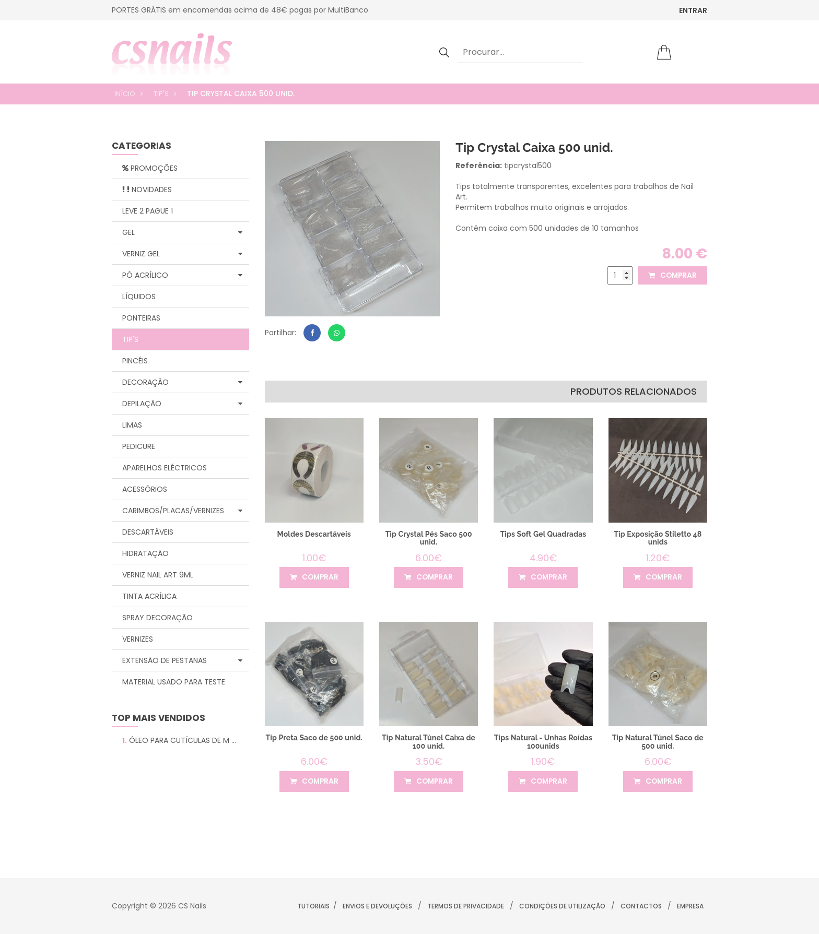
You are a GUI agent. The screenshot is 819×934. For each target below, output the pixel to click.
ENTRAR (693, 10)
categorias (141, 146)
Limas (132, 425)
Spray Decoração (157, 617)
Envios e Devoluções (377, 906)
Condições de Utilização (562, 906)
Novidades (147, 189)
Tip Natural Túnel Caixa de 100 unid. (429, 742)
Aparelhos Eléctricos (164, 468)
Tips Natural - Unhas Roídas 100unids (543, 742)
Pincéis (135, 361)
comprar (672, 275)
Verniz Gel (182, 254)
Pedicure (138, 446)
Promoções (150, 168)
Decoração (182, 382)
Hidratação (145, 553)
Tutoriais (313, 906)
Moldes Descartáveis (314, 534)
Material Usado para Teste (173, 682)
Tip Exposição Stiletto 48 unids (658, 538)
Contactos (641, 906)
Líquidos (139, 296)
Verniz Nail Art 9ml (157, 575)
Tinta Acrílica (149, 596)
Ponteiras (141, 318)
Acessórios (144, 489)
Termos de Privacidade (465, 906)
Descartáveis (147, 532)
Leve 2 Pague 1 (147, 211)
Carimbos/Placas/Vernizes (182, 510)
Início (124, 94)
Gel (182, 232)
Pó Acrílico (182, 275)
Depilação (182, 403)
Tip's (161, 94)
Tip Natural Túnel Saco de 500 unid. (658, 742)
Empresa (690, 906)
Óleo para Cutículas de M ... (179, 740)
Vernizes (137, 639)
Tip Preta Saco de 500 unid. (313, 738)
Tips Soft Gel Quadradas (543, 534)
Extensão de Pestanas (182, 660)
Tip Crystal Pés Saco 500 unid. (428, 538)
